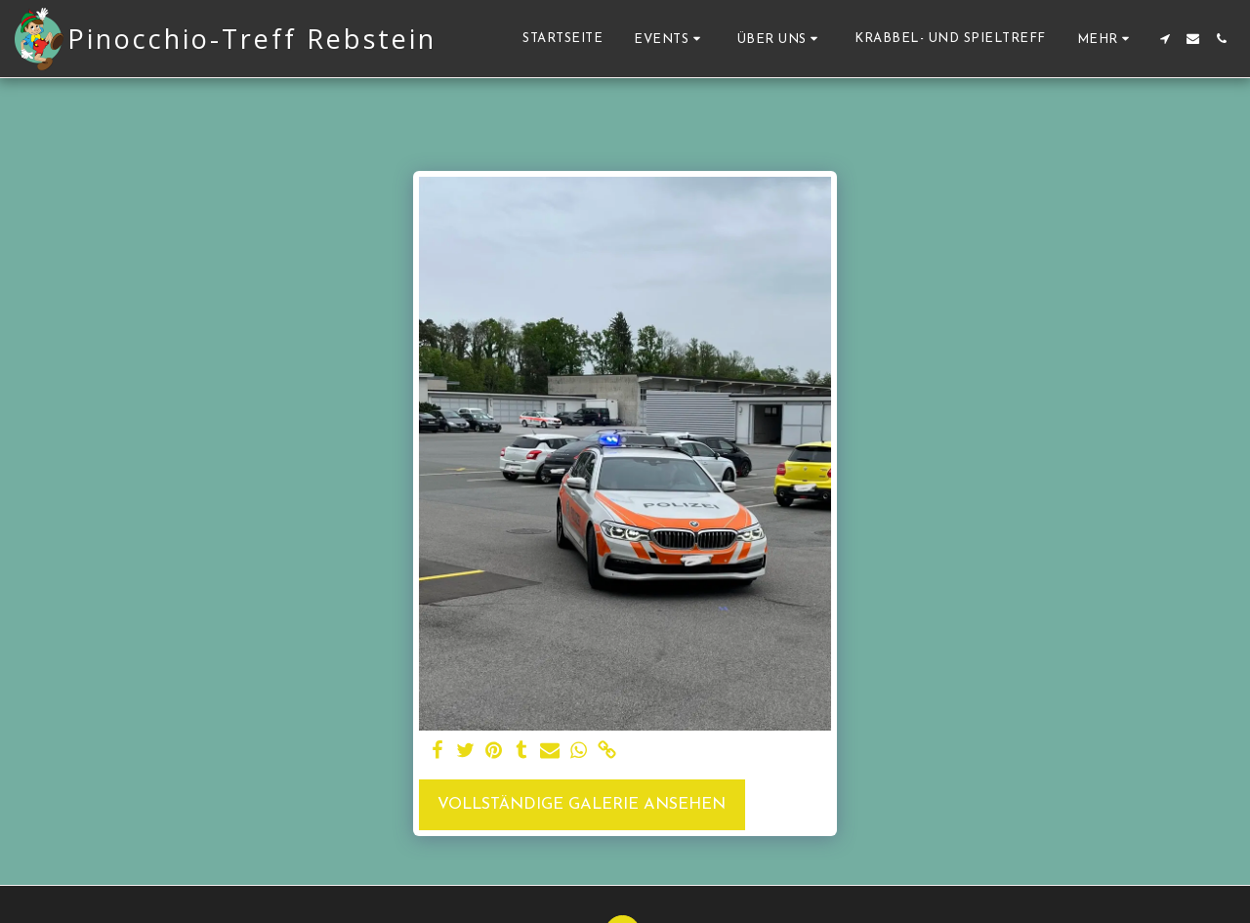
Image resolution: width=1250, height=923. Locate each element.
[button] (670, 38)
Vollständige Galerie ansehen (582, 805)
